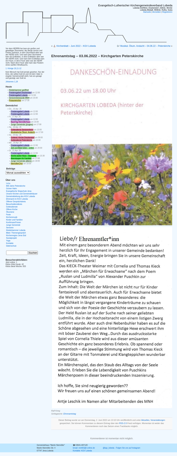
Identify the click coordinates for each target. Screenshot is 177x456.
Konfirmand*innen (13, 222)
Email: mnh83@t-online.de (84, 448)
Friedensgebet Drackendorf (20, 93)
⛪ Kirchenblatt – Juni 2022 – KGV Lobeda (74, 46)
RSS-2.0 (123, 423)
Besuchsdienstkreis (14, 204)
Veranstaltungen (158, 420)
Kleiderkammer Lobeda (15, 230)
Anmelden (156, 12)
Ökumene (10, 212)
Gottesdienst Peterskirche (21, 140)
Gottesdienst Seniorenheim (22, 130)
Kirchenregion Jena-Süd (16, 235)
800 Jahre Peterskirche (15, 186)
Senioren (10, 228)
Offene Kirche (12, 209)
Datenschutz (11, 246)
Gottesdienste (12, 207)
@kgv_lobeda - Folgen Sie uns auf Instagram (121, 448)
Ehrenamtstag (69, 414)
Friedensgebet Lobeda (18, 95)
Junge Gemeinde (13, 225)
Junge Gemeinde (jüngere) (22, 124)
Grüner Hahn (11, 189)
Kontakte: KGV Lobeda (82, 451)
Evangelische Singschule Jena (18, 191)
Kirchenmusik (11, 217)
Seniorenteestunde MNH (19, 98)
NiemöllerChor (17, 164)
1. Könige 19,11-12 (13, 68)
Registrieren (167, 12)
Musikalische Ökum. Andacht (23, 132)
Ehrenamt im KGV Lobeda (17, 199)
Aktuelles (145, 420)
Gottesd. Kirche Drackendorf (22, 137)
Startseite (147, 12)
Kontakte (9, 243)
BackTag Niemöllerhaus (20, 122)
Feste (8, 215)
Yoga (8, 241)
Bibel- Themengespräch (16, 233)
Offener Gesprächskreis (16, 202)
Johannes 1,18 (12, 82)
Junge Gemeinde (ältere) (21, 161)
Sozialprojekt (11, 238)
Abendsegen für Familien (21, 158)
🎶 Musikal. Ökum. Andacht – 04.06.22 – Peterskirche (143, 46)
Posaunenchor (15, 100)
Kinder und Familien (14, 220)
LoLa (8, 183)
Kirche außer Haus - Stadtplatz (23, 156)
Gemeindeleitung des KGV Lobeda (20, 196)
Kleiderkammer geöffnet (19, 90)
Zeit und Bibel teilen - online (22, 148)
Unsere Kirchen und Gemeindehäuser (21, 194)
